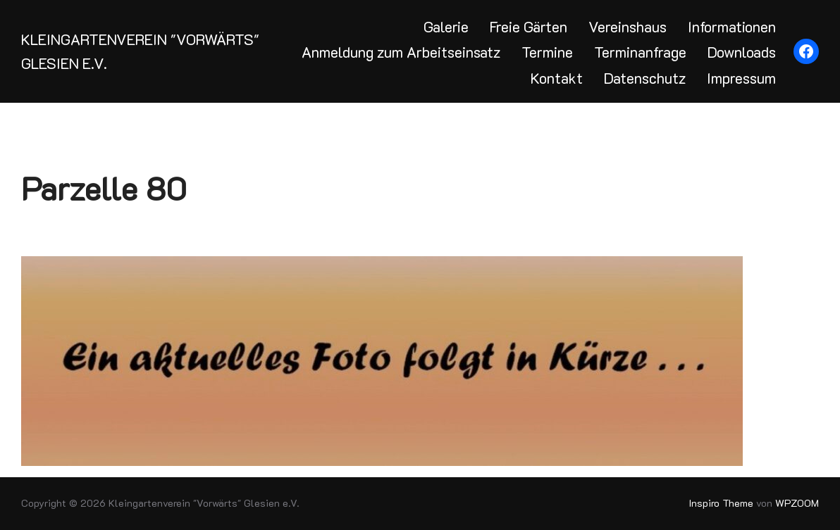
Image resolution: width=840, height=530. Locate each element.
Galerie (446, 26)
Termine (547, 51)
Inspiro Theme (721, 503)
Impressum (741, 77)
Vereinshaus (627, 26)
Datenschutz (645, 77)
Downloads (742, 51)
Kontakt (557, 77)
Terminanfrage (640, 51)
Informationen (732, 26)
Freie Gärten (528, 26)
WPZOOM (797, 503)
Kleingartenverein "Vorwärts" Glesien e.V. (140, 51)
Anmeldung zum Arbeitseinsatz (401, 51)
